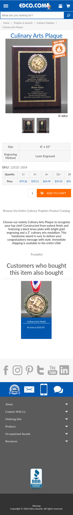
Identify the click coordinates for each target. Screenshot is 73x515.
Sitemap (36, 505)
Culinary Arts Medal (36, 321)
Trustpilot (36, 254)
